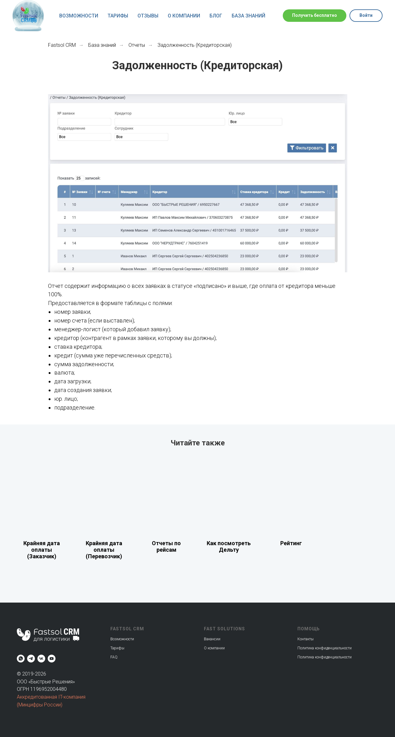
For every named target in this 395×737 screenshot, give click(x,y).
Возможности (78, 16)
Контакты (305, 639)
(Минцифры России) (39, 705)
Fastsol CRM (62, 45)
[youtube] (51, 658)
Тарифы (118, 16)
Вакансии (212, 639)
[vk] (41, 658)
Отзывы (147, 16)
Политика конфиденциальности (324, 657)
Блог (216, 16)
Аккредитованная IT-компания (51, 697)
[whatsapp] (21, 658)
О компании (184, 16)
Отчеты (136, 45)
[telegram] (31, 658)
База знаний (248, 16)
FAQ (114, 657)
